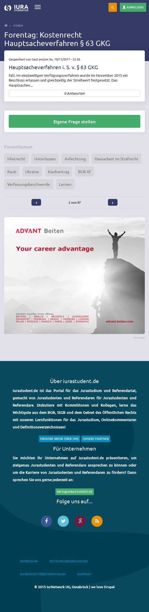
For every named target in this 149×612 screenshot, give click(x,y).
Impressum (29, 561)
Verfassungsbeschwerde (28, 184)
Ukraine (32, 171)
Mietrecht (16, 158)
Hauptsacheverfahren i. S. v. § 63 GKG (53, 67)
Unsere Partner (96, 438)
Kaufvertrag (58, 171)
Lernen (65, 184)
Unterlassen (45, 158)
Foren (18, 25)
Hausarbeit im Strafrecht (116, 158)
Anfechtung (75, 158)
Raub (11, 171)
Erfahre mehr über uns (59, 438)
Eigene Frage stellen (74, 121)
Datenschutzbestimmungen (43, 574)
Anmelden (133, 7)
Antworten (76, 93)
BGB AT (84, 171)
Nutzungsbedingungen (68, 561)
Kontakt (84, 574)
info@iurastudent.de (74, 491)
